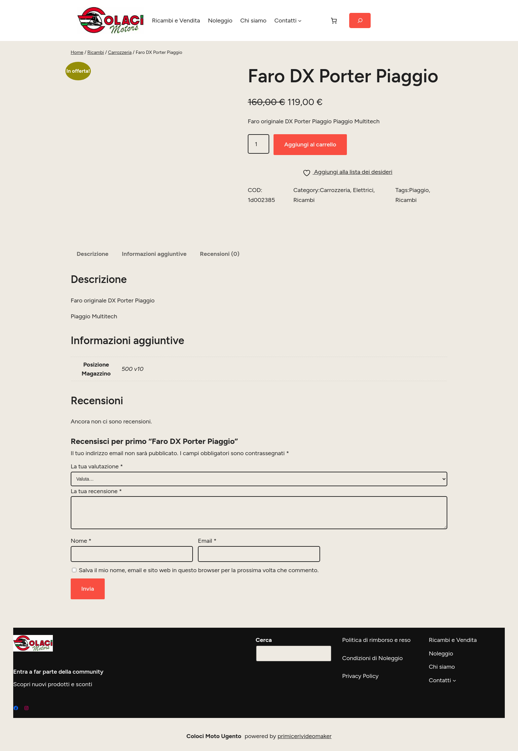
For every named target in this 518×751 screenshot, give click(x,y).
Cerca (264, 636)
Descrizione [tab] (93, 251)
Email (207, 537)
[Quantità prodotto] (258, 167)
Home (77, 52)
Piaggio (418, 213)
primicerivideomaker (305, 733)
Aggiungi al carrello (312, 167)
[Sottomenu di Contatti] (297, 20)
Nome (81, 537)
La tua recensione (96, 488)
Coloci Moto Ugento (214, 732)
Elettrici (362, 213)
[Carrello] (331, 20)
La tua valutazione (97, 463)
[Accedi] (313, 20)
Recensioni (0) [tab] (224, 251)
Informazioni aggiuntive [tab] (157, 251)
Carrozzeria (119, 52)
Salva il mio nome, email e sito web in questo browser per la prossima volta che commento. (199, 566)
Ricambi (95, 52)
